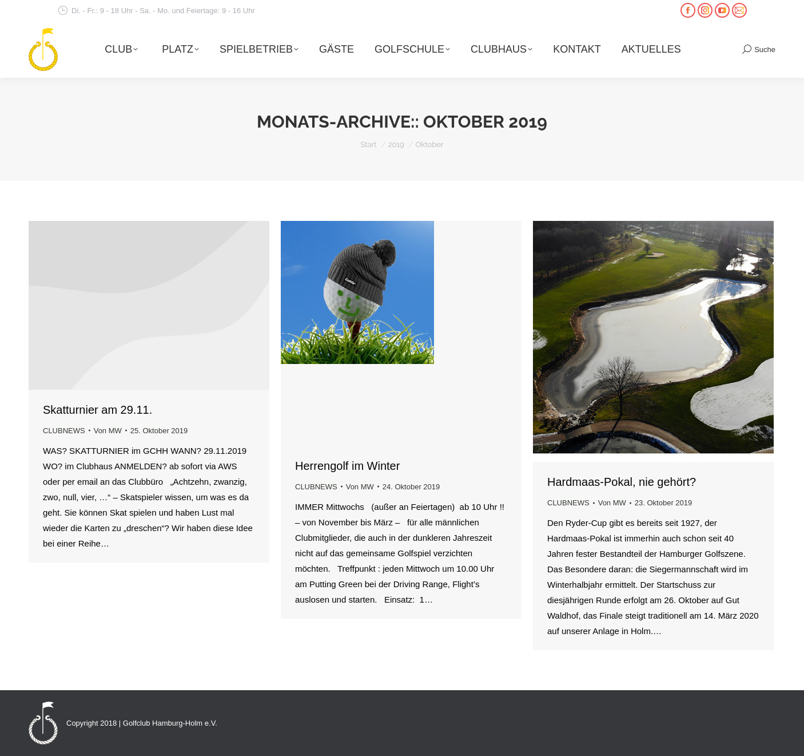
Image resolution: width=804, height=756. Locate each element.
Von (108, 430)
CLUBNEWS (64, 430)
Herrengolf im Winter (347, 466)
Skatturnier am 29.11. (97, 409)
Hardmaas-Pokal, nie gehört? (621, 482)
